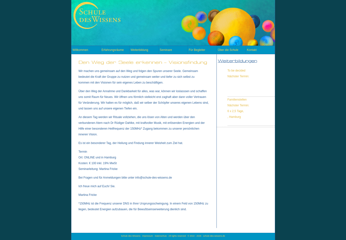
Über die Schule (228, 50)
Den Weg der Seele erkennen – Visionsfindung (143, 62)
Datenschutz (161, 236)
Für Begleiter (197, 50)
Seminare (166, 50)
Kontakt (252, 50)
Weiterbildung (139, 50)
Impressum (147, 236)
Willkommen (80, 50)
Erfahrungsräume (113, 50)
